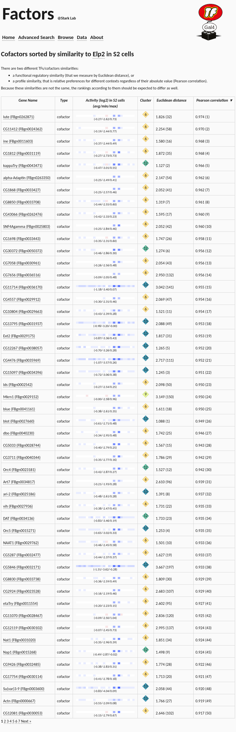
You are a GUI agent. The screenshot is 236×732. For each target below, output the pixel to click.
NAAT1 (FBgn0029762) (21, 542)
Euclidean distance (173, 100)
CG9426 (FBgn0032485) (21, 664)
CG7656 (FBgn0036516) (21, 275)
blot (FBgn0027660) (18, 421)
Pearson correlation (214, 100)
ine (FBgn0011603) (18, 141)
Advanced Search (36, 37)
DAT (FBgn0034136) (18, 518)
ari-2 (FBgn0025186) (19, 494)
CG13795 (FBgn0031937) (22, 323)
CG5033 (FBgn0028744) (21, 445)
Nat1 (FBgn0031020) (19, 640)
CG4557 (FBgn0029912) (21, 299)
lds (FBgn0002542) (17, 384)
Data (82, 37)
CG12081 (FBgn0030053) (22, 713)
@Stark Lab (67, 18)
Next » (26, 721)
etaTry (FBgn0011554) (20, 603)
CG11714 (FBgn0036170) (22, 287)
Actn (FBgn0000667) (19, 701)
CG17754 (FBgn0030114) (22, 676)
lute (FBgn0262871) (18, 117)
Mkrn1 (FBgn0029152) (21, 397)
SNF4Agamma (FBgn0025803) (26, 226)
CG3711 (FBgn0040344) (21, 457)
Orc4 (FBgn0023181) (19, 469)
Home (8, 37)
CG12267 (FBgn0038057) (22, 348)
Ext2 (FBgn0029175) (19, 336)
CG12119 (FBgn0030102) (22, 628)
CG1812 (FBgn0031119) (21, 153)
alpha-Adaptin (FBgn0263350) (26, 177)
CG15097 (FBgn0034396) (22, 372)
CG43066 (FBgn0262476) (22, 214)
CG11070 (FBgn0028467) (22, 615)
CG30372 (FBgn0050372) (22, 251)
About (96, 37)
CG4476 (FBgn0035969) (21, 360)
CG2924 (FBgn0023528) (21, 591)
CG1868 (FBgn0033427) (21, 190)
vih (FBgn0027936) (18, 506)
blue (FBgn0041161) (19, 409)
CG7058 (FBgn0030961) (21, 263)
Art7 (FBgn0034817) (19, 482)
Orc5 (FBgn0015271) (19, 530)
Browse (66, 37)
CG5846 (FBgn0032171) (21, 567)
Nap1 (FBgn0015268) (20, 652)
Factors (28, 13)
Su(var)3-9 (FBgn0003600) (23, 688)
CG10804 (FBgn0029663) (22, 311)
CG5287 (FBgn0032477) (21, 555)
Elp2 (99, 54)
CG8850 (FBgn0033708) (21, 202)
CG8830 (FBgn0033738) (21, 579)
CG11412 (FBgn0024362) (22, 129)
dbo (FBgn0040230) (18, 433)
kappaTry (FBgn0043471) (22, 165)
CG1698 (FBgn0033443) (21, 238)
